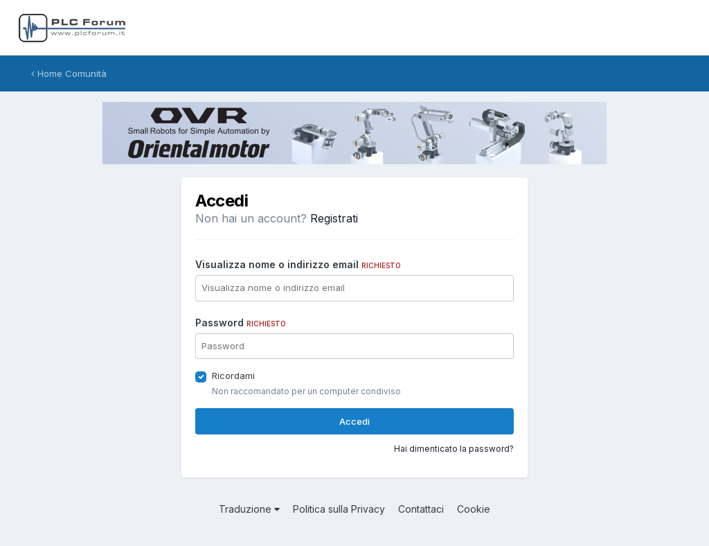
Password (240, 322)
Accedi (354, 421)
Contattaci (421, 509)
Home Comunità (69, 73)
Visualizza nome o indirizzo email (298, 264)
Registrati (334, 218)
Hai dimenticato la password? (454, 448)
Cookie (473, 509)
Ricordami (233, 375)
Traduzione (249, 509)
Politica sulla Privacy (339, 509)
